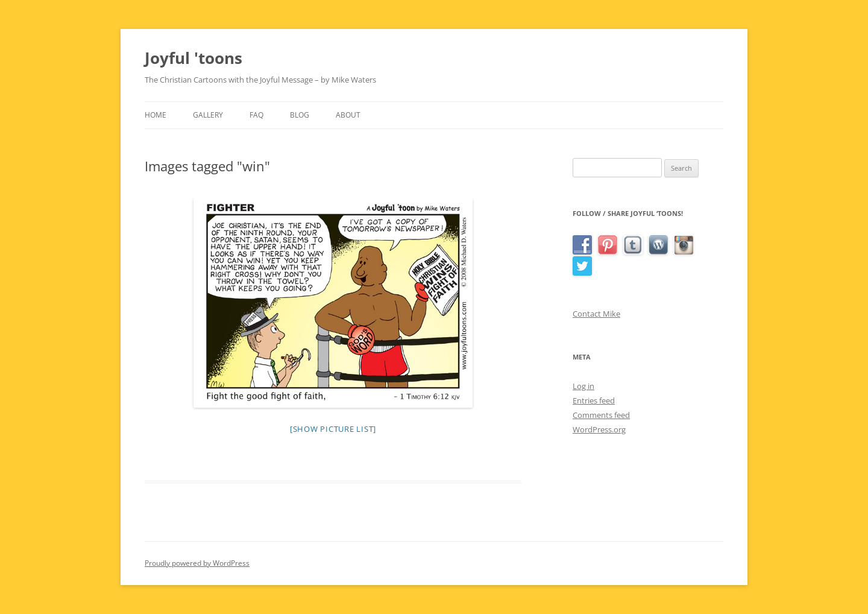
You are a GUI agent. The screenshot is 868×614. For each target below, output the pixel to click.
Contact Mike (596, 313)
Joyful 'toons (193, 58)
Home (155, 115)
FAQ (256, 115)
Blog (299, 115)
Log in (583, 386)
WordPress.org (599, 429)
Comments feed (601, 415)
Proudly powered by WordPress (197, 563)
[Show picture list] (333, 428)
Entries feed (594, 400)
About (348, 115)
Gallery (208, 115)
